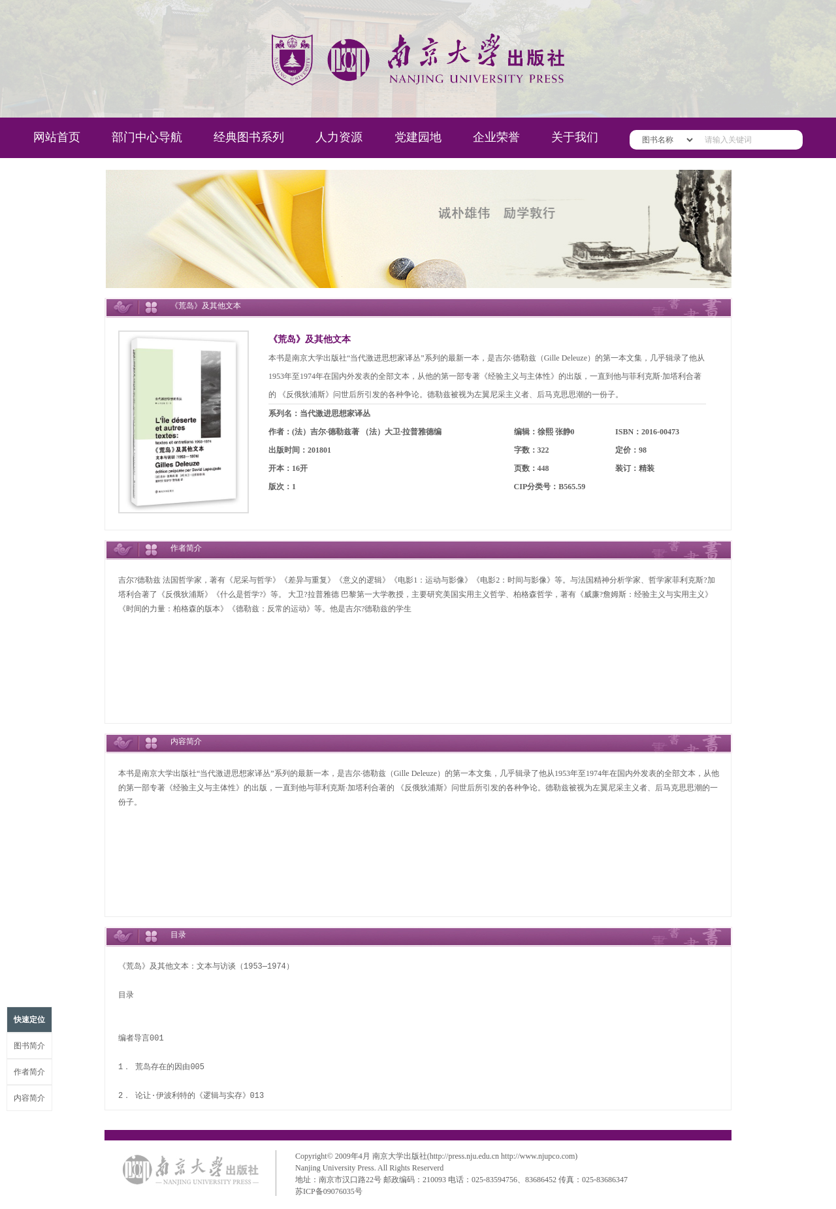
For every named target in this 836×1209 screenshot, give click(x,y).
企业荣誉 (496, 137)
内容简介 (29, 1098)
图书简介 (29, 1045)
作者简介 (29, 1071)
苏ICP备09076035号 (328, 1191)
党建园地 (418, 137)
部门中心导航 (147, 137)
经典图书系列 (249, 137)
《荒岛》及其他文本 (309, 339)
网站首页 (56, 137)
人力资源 (338, 137)
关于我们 (574, 137)
